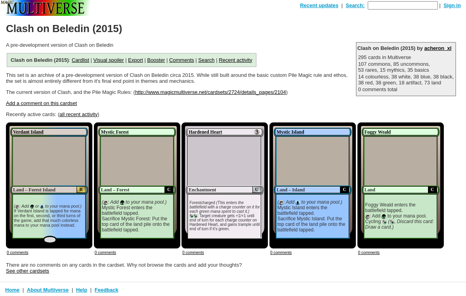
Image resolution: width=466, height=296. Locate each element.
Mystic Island (290, 132)
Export (135, 60)
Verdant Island (28, 132)
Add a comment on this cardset (41, 103)
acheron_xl (438, 48)
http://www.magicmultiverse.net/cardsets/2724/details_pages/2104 (210, 92)
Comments (181, 60)
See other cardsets (27, 271)
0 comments (17, 252)
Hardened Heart (205, 132)
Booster (156, 60)
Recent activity (235, 60)
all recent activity (78, 114)
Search (206, 60)
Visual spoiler (109, 60)
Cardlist (80, 60)
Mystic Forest (115, 132)
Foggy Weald (378, 132)
